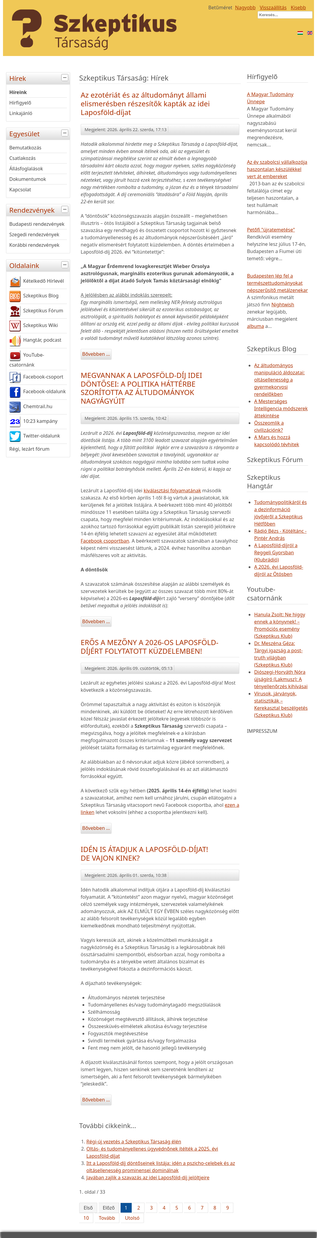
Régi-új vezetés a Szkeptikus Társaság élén (133, 1141)
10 (86, 1218)
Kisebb (298, 7)
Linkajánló (20, 113)
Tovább (107, 1218)
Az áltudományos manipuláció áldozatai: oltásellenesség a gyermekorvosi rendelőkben (279, 379)
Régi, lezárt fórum (29, 449)
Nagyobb (245, 7)
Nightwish (282, 304)
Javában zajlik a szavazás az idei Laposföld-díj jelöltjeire (147, 1177)
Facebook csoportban (105, 541)
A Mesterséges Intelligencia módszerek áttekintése (281, 408)
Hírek (39, 77)
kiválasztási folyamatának (172, 490)
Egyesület (39, 133)
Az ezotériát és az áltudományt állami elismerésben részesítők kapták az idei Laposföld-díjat (145, 103)
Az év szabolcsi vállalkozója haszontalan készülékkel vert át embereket (277, 169)
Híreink (18, 92)
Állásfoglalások (26, 168)
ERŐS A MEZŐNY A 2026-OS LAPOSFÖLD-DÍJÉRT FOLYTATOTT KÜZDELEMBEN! (149, 646)
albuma (255, 326)
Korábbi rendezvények (34, 245)
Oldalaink (39, 265)
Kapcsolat (20, 189)
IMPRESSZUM (262, 731)
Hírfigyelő (20, 102)
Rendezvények (39, 209)
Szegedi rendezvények (34, 234)
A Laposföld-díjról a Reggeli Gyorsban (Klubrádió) (276, 552)
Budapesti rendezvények (36, 224)
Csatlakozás (22, 158)
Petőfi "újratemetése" (271, 229)
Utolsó (132, 1218)
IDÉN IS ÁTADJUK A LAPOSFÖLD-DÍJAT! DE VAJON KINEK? (144, 853)
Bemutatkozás (25, 147)
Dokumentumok (27, 179)
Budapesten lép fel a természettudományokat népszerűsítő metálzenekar (277, 283)
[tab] (65, 77)
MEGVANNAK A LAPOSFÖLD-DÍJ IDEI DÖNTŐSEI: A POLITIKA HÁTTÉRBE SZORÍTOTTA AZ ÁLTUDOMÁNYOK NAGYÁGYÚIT (141, 388)
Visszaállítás (273, 7)
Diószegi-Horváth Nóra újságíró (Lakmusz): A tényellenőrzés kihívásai (280, 679)
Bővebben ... (96, 354)
